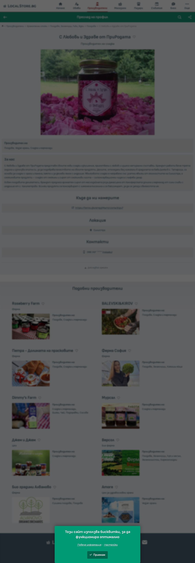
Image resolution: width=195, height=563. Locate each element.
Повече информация (89, 545)
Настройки (111, 545)
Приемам (97, 555)
